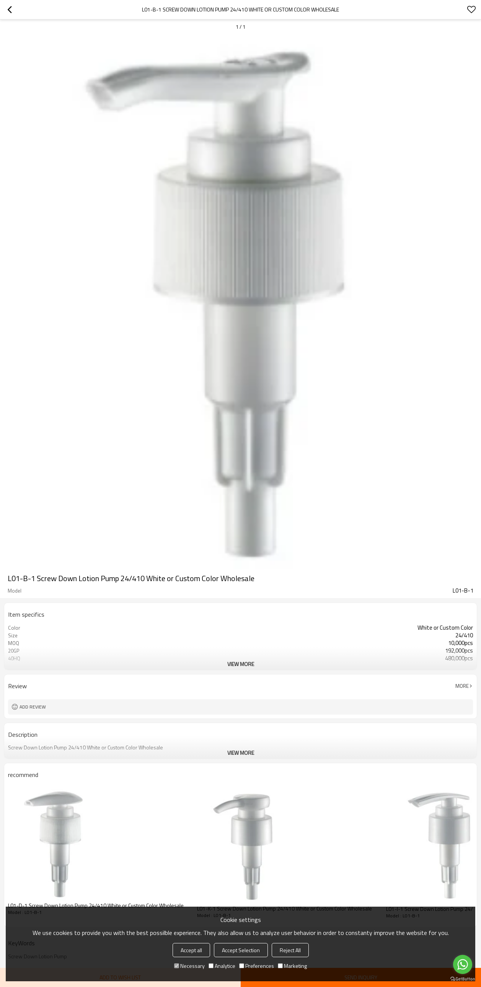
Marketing (292, 966)
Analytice (222, 966)
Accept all (191, 950)
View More (240, 664)
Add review (33, 706)
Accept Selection (241, 950)
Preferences (256, 966)
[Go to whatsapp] (462, 964)
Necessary (189, 966)
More (462, 686)
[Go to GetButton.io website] (462, 979)
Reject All (290, 950)
